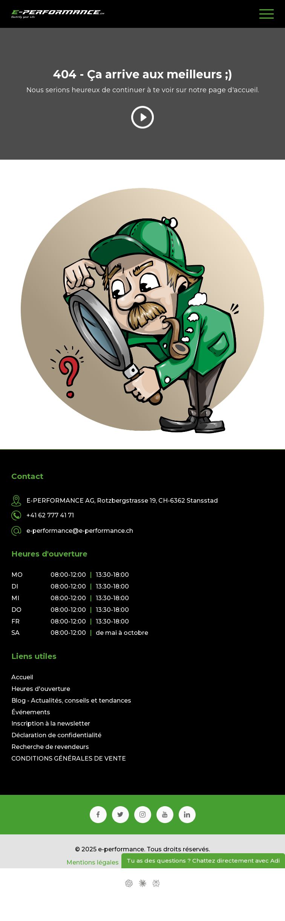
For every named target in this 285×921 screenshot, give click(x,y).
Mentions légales (92, 863)
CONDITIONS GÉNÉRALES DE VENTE (68, 758)
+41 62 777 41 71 (50, 515)
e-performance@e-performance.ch (79, 530)
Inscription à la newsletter (50, 723)
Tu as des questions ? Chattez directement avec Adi (203, 860)
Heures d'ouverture (40, 688)
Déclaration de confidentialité (56, 735)
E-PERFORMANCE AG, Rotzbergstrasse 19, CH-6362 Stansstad (122, 500)
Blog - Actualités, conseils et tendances (71, 700)
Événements (30, 712)
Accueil (22, 677)
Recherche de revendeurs (50, 746)
